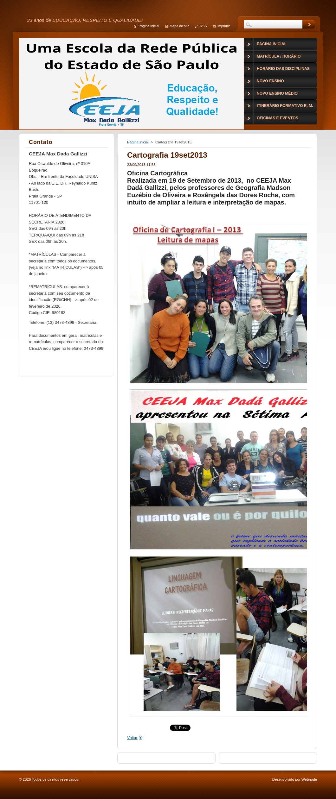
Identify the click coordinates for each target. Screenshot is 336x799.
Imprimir (223, 26)
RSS (203, 26)
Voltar (132, 737)
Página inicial (138, 142)
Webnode (309, 779)
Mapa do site (179, 26)
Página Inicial (149, 26)
